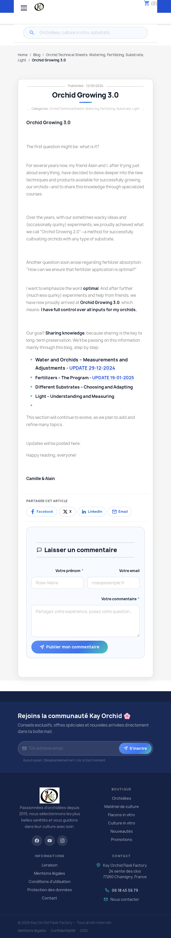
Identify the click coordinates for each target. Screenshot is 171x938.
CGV (84, 930)
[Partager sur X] (67, 511)
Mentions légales (49, 873)
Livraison (50, 865)
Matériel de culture (121, 806)
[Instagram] (62, 841)
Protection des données (49, 889)
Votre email (129, 570)
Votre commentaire (120, 599)
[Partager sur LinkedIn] (92, 511)
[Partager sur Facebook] (41, 511)
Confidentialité (63, 930)
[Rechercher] (32, 32)
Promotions (121, 839)
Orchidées (121, 798)
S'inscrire (135, 748)
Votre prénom (69, 570)
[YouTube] (50, 841)
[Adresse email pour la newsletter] (73, 748)
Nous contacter (124, 899)
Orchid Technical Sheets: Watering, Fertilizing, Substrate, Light (95, 109)
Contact (49, 898)
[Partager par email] (120, 511)
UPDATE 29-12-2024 (92, 368)
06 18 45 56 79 (125, 890)
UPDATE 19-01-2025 (113, 378)
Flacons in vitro (121, 814)
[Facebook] (37, 841)
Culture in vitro (121, 823)
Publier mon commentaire (70, 647)
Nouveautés (121, 831)
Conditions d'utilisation (50, 881)
